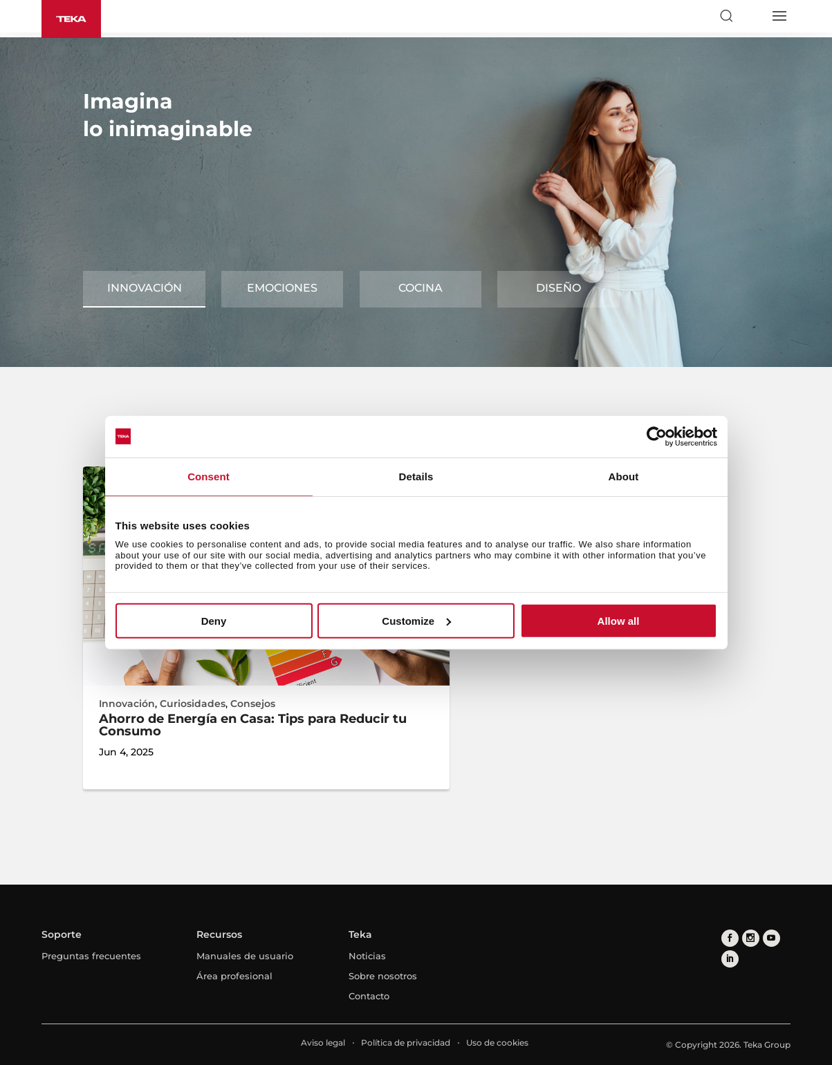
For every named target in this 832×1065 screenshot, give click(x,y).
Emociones (282, 287)
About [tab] (624, 476)
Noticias (367, 955)
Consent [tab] (208, 476)
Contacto (369, 995)
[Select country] (752, 16)
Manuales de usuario (244, 955)
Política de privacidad (405, 1042)
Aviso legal (323, 1042)
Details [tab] (416, 476)
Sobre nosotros (383, 975)
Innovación (144, 287)
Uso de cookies (497, 1042)
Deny (214, 621)
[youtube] (771, 938)
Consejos (252, 703)
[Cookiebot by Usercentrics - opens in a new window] (656, 436)
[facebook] (730, 938)
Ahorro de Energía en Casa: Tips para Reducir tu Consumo (253, 725)
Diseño (558, 287)
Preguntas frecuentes (91, 955)
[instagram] (750, 938)
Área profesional (234, 975)
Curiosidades (192, 703)
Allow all (619, 621)
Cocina (420, 287)
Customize (416, 621)
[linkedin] (730, 959)
